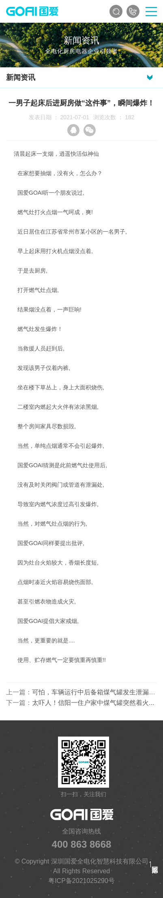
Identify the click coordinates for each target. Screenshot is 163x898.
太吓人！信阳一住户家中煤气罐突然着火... (93, 702)
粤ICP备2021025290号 (81, 880)
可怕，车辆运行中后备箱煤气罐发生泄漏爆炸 (97, 692)
